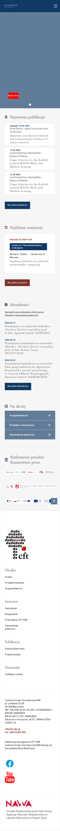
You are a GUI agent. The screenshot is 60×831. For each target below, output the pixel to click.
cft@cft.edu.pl (12, 729)
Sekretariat (11, 608)
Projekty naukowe (14, 582)
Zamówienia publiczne (11, 627)
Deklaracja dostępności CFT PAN (22, 742)
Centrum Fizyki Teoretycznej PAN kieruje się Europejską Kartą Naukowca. (28, 747)
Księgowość (11, 614)
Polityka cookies (14, 674)
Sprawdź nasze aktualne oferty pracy (24, 312)
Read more (13, 96)
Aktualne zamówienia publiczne (21, 315)
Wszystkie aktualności (18, 386)
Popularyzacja (12, 654)
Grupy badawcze (13, 588)
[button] (30, 104)
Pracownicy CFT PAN (16, 620)
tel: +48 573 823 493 (15, 732)
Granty (8, 577)
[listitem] (30, 254)
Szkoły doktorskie (14, 648)
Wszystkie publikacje (17, 205)
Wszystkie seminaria (17, 283)
